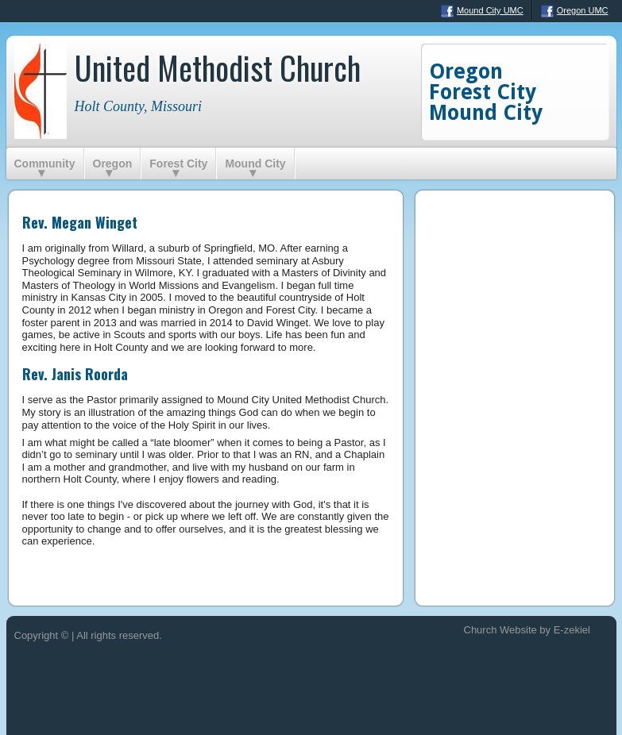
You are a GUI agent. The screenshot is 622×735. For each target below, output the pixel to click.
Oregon (113, 163)
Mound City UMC (482, 11)
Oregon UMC (574, 11)
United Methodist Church (218, 67)
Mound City (255, 163)
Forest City (178, 163)
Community (44, 163)
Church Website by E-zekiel (527, 630)
